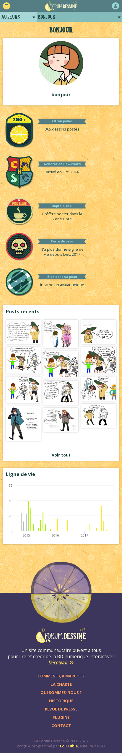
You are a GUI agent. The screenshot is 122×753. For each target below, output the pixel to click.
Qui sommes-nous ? (61, 692)
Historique (61, 700)
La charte (61, 684)
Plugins (61, 717)
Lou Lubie (69, 746)
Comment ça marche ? (61, 676)
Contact (61, 725)
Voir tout (61, 455)
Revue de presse (61, 709)
